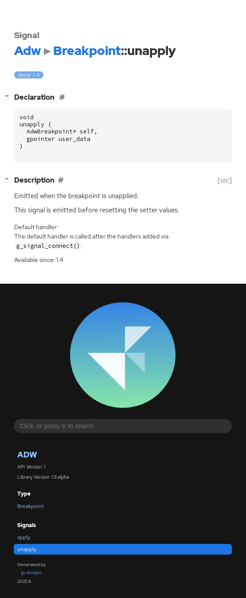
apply (23, 537)
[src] (225, 180)
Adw (27, 454)
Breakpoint (30, 506)
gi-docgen (31, 572)
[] (9, 96)
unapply (26, 549)
